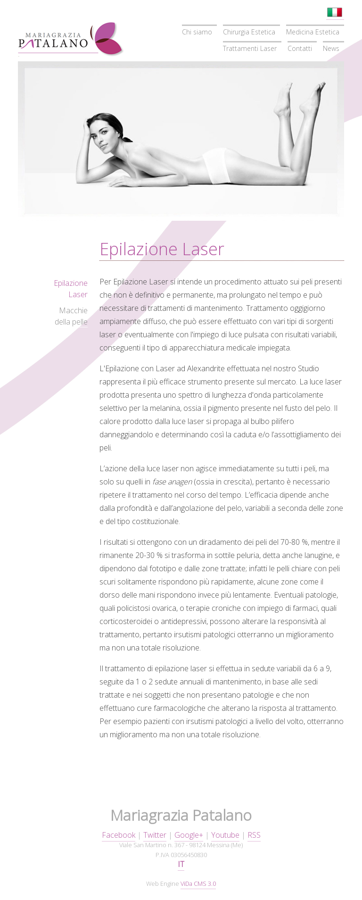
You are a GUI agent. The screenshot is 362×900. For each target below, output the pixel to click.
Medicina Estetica (312, 31)
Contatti (300, 48)
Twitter (154, 835)
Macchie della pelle (71, 316)
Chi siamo (197, 31)
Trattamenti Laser (250, 48)
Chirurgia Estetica (249, 31)
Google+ (188, 835)
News (331, 48)
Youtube (225, 835)
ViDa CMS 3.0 (198, 883)
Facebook (118, 835)
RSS (254, 835)
